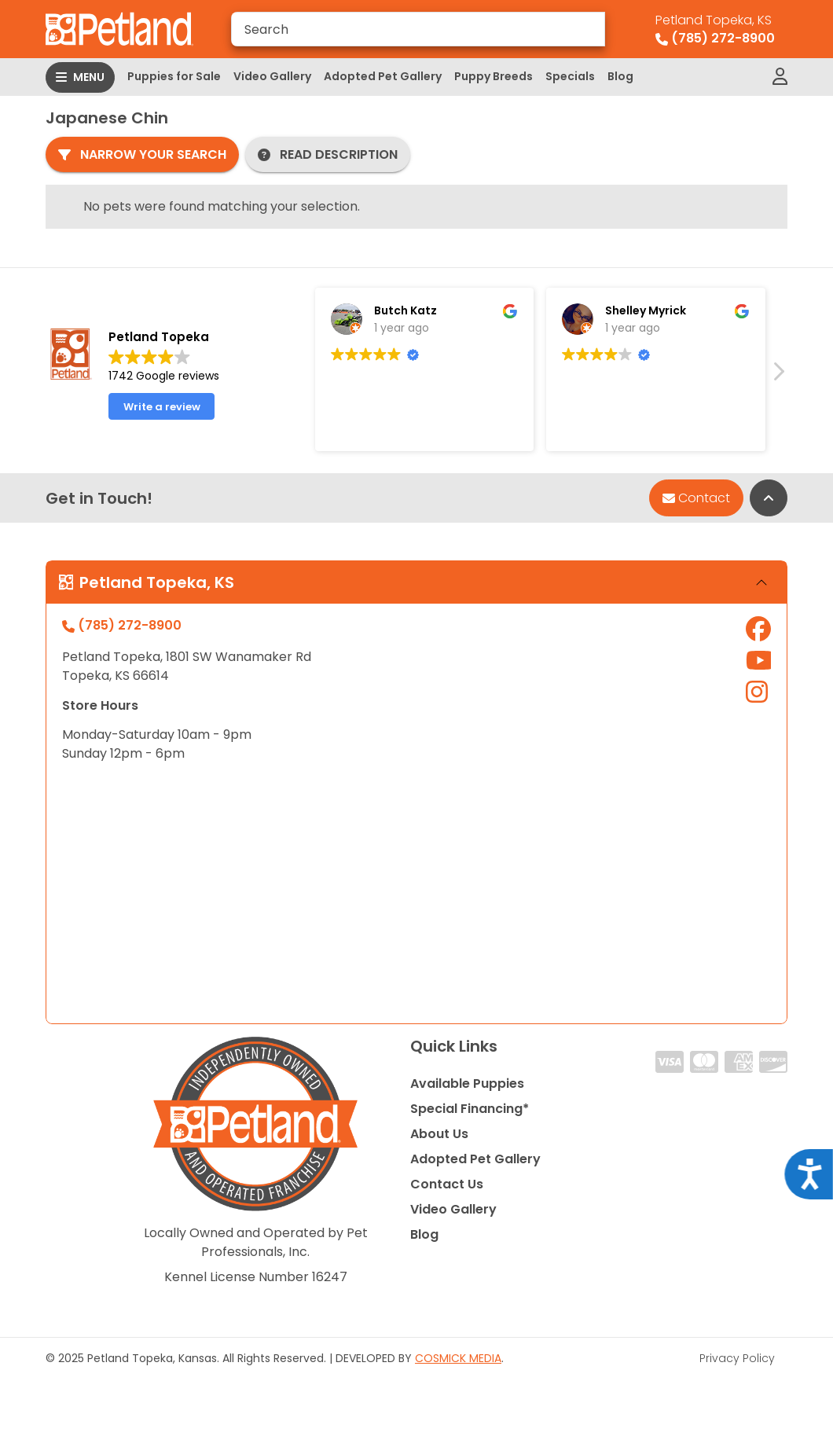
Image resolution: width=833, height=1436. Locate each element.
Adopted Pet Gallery (383, 76)
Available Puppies (467, 1083)
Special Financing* (469, 1109)
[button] (778, 375)
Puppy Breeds (493, 76)
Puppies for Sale (174, 76)
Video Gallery (272, 76)
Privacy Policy (737, 1358)
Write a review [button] (161, 406)
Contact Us (446, 1184)
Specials (570, 76)
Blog (620, 76)
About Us (439, 1134)
